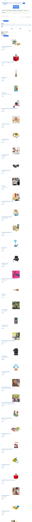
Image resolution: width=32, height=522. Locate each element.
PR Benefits (15, 10)
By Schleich (3, 171)
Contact (3, 12)
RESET (2, 35)
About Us (26, 10)
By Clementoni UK (4, 47)
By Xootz (3, 249)
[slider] (11, 28)
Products (6, 16)
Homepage (2, 16)
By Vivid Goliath (4, 419)
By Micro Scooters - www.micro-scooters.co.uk (8, 388)
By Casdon (3, 78)
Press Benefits (20, 10)
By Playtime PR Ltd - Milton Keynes (7, 94)
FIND (24, 3)
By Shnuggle (3, 156)
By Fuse (3, 63)
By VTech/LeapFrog (4, 218)
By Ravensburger (4, 496)
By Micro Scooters (4, 280)
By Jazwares (3, 202)
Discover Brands (8, 10)
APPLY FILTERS (6, 35)
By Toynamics (4, 434)
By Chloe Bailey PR (4, 187)
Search (3, 10)
